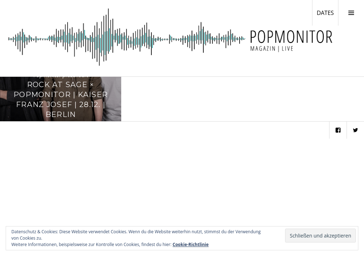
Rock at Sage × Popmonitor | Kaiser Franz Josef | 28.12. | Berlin (61, 99)
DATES (327, 12)
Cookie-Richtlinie (191, 244)
